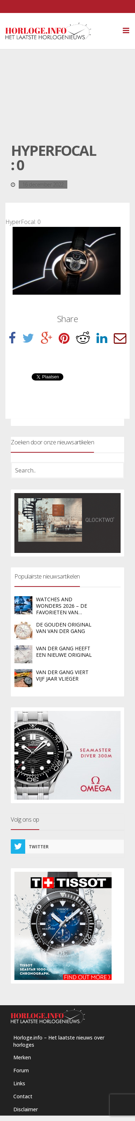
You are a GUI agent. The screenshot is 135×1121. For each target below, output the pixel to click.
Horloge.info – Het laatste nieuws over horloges (58, 1041)
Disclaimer (25, 1109)
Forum (21, 1070)
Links (19, 1083)
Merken (22, 1057)
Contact (22, 1096)
